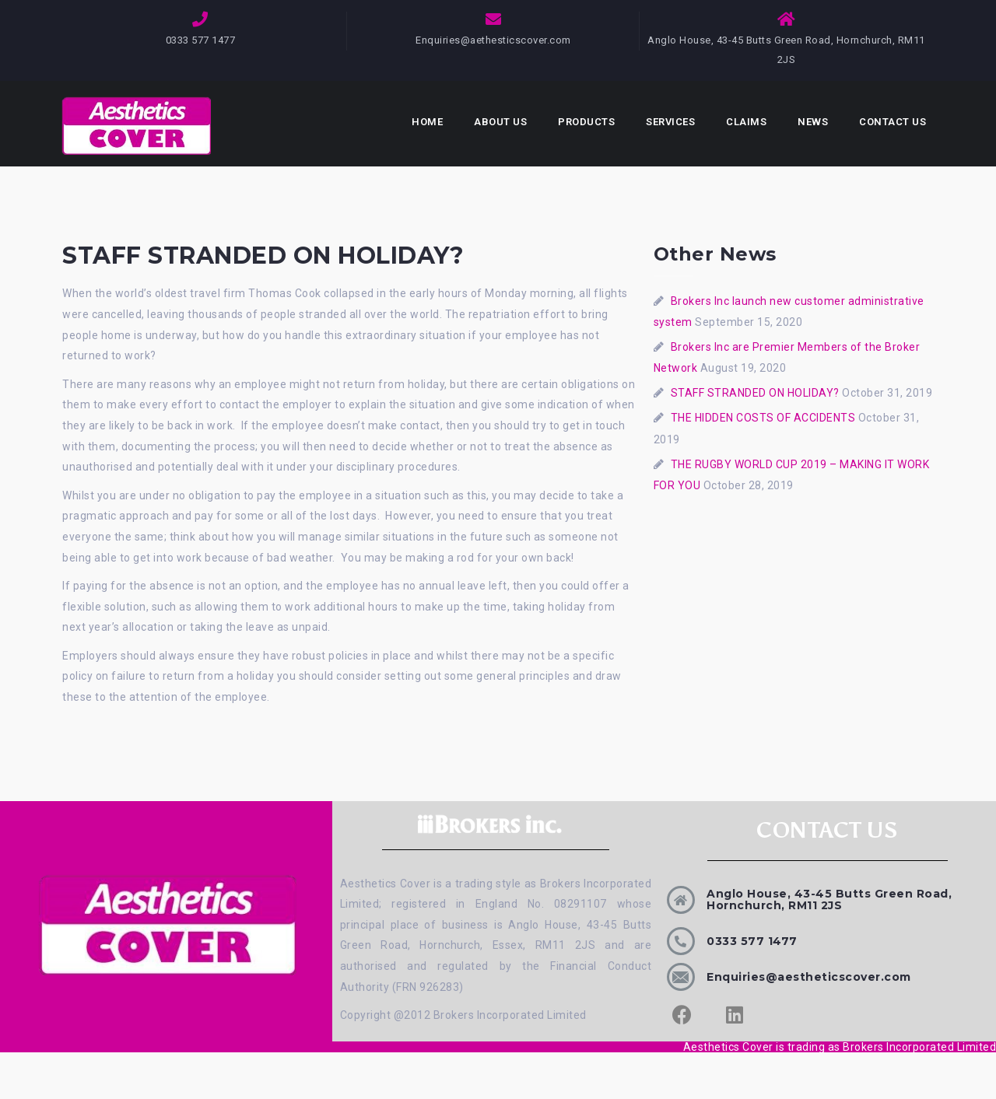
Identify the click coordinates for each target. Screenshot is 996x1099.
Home (427, 122)
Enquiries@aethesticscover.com (493, 40)
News (813, 122)
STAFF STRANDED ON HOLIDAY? (755, 393)
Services (670, 122)
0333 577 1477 (752, 941)
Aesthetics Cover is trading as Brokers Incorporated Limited (840, 1047)
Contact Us (892, 122)
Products (586, 122)
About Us (500, 122)
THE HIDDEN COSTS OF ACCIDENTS (763, 417)
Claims (746, 122)
